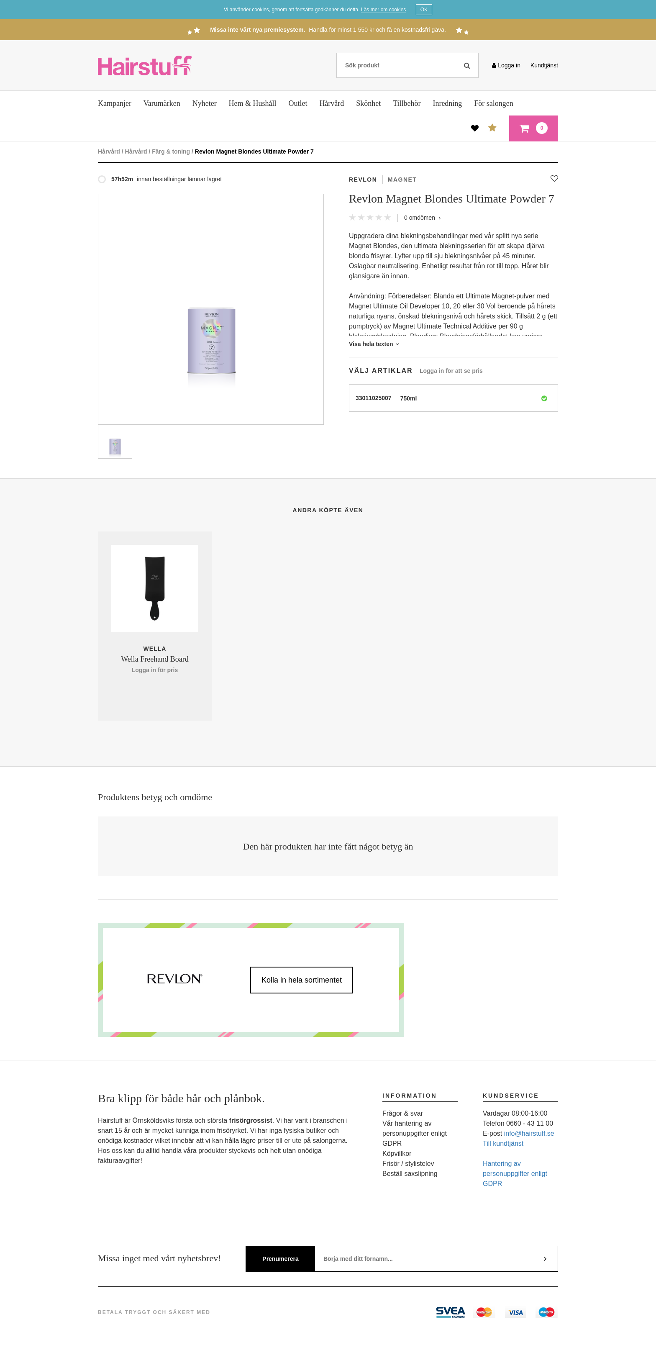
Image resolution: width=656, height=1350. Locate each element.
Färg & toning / (172, 151)
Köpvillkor (396, 1153)
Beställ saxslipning (410, 1173)
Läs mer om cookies (383, 10)
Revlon (363, 179)
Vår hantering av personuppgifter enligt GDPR (414, 1133)
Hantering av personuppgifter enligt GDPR (515, 1173)
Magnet (402, 179)
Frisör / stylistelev (408, 1163)
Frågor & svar (402, 1113)
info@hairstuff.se (529, 1133)
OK (424, 10)
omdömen (422, 217)
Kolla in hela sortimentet (301, 980)
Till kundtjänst (503, 1143)
